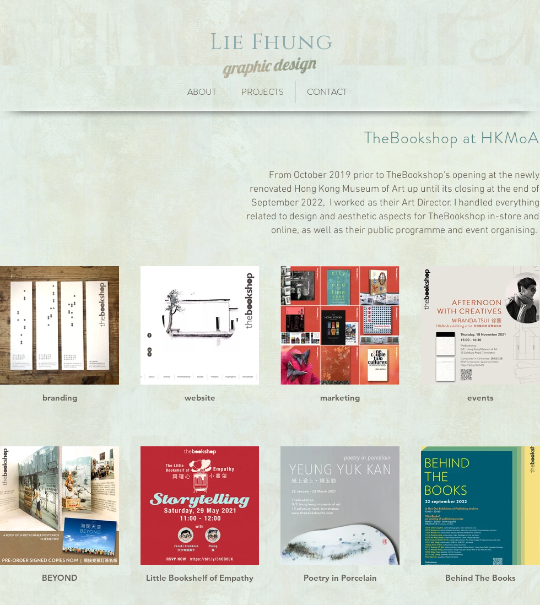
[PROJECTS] (264, 92)
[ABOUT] (201, 92)
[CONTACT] (330, 92)
